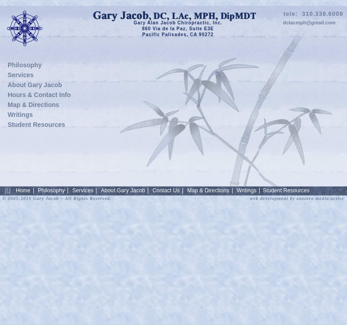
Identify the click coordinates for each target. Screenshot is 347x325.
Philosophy (24, 65)
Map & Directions (33, 104)
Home (23, 190)
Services (21, 75)
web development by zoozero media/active (297, 198)
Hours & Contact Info (39, 94)
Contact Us (166, 190)
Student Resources (36, 124)
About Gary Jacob (35, 84)
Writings (20, 114)
